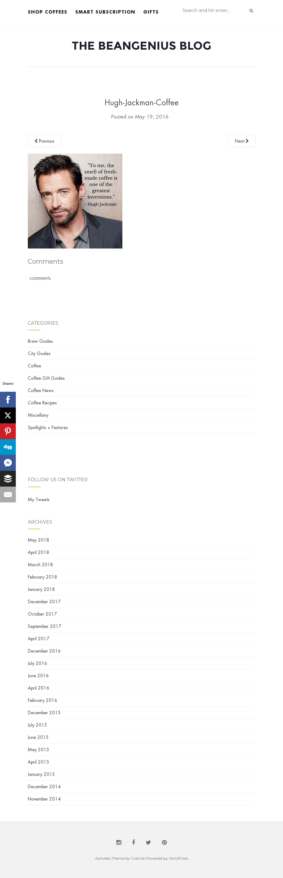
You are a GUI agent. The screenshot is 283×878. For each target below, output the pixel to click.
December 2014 (44, 786)
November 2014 (44, 799)
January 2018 (41, 589)
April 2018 (38, 552)
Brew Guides (40, 341)
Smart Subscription (105, 12)
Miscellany (38, 415)
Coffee (34, 366)
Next (242, 141)
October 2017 (42, 614)
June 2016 (38, 675)
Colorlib (138, 858)
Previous (44, 141)
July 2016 (37, 663)
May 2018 (38, 540)
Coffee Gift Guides (46, 378)
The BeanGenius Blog (141, 45)
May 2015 (38, 749)
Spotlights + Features (48, 427)
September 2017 (44, 626)
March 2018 (40, 565)
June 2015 (38, 737)
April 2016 (38, 688)
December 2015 (44, 712)
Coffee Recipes (42, 403)
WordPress (178, 858)
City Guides (39, 353)
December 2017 (44, 602)
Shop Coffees (47, 12)
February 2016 (42, 700)
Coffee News (41, 390)
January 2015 (41, 774)
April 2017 (38, 639)
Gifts (151, 12)
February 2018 (42, 577)
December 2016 (44, 651)
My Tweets (39, 499)
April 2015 (38, 762)
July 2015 (37, 725)
